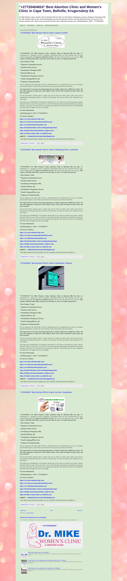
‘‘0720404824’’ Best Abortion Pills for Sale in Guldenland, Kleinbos (46, 263)
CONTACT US (40, 25)
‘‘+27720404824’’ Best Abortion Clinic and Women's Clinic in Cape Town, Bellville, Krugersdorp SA (60, 9)
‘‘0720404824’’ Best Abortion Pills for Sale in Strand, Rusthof (44, 33)
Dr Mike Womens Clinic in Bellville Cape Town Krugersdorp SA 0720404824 (44, 568)
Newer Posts (23, 510)
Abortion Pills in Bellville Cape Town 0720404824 (33, 517)
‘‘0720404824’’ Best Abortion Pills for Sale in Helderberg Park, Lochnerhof (49, 150)
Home (51, 510)
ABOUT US (22, 25)
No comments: (32, 143)
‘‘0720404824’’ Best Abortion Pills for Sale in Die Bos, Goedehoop (46, 392)
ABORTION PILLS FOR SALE (51, 25)
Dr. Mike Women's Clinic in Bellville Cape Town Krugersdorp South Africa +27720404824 (47, 560)
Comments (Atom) (30, 513)
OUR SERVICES (30, 25)
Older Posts (79, 510)
